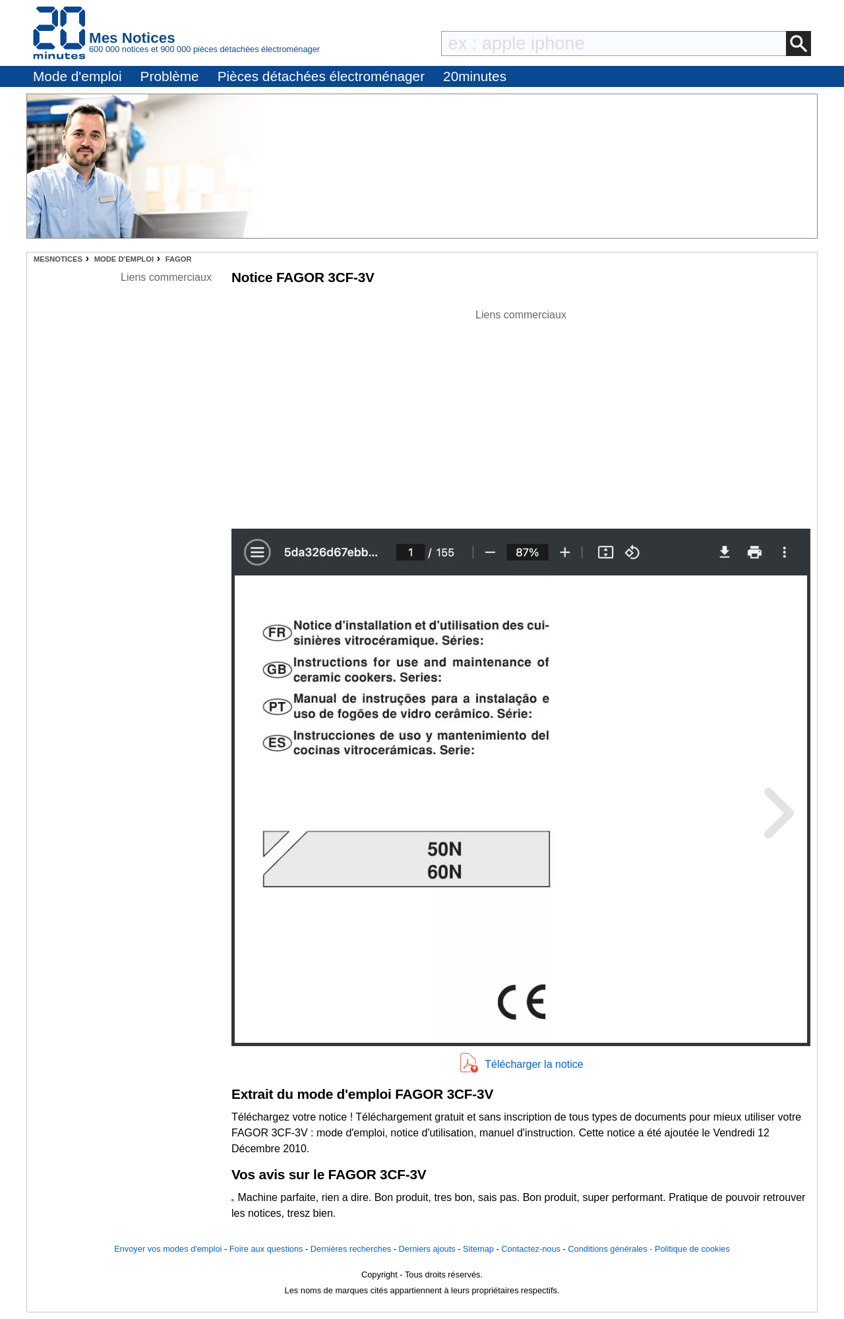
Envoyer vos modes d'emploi (168, 1249)
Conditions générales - (611, 1249)
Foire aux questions (266, 1249)
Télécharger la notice (534, 1064)
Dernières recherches (351, 1249)
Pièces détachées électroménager (321, 76)
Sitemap (478, 1249)
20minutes (474, 76)
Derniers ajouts (427, 1249)
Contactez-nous (530, 1249)
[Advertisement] (521, 415)
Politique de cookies (692, 1249)
